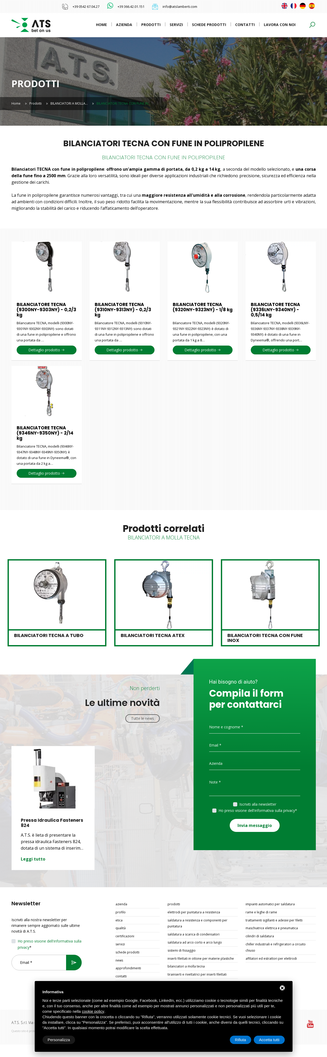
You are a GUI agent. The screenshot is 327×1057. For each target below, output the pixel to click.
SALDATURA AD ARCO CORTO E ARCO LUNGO (195, 942)
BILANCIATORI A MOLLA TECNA (186, 966)
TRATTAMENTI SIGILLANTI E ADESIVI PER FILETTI (274, 920)
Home (101, 24)
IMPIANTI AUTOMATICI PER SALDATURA (270, 904)
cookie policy (93, 1011)
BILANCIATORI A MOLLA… (69, 103)
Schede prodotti (209, 24)
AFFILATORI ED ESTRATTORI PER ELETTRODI (271, 958)
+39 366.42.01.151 (131, 6)
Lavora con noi (280, 24)
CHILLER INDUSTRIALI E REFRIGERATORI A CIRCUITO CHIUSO (276, 947)
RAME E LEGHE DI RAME (261, 912)
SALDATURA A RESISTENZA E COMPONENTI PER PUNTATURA (197, 923)
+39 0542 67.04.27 (86, 6)
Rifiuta (240, 1039)
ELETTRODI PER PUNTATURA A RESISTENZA (194, 912)
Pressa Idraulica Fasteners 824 (52, 823)
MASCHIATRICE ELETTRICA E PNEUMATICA (272, 928)
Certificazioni (125, 936)
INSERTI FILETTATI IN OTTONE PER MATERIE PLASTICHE (201, 958)
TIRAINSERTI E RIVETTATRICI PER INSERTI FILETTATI (197, 974)
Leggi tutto (33, 859)
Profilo (121, 912)
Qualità (121, 928)
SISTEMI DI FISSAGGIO (182, 950)
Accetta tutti (269, 1039)
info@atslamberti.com (180, 6)
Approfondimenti (128, 968)
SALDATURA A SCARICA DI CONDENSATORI (194, 934)
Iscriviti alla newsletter (257, 804)
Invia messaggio (255, 825)
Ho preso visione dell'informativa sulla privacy (257, 810)
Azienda (124, 24)
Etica (119, 920)
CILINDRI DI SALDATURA (260, 936)
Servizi (176, 24)
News (119, 960)
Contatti (245, 24)
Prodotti (151, 24)
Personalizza (59, 1039)
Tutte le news (142, 718)
